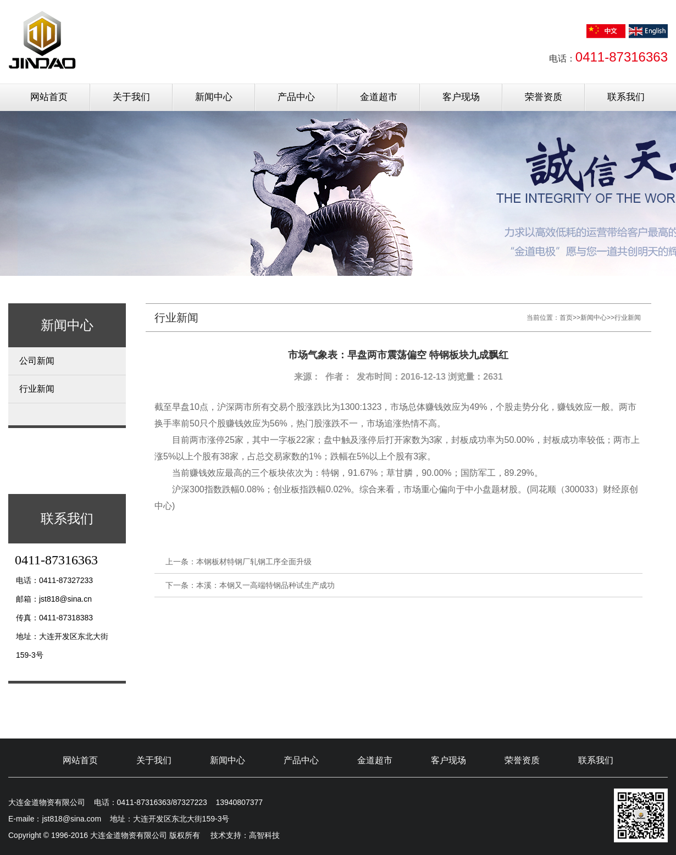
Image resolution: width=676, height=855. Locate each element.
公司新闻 (36, 360)
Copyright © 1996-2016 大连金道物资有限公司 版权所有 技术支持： (128, 835)
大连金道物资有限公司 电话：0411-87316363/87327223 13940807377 (135, 802)
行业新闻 (36, 388)
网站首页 (49, 97)
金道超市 (378, 97)
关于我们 (131, 97)
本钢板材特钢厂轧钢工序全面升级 (254, 561)
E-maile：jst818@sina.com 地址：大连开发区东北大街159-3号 (118, 818)
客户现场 (461, 97)
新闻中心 (213, 97)
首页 (566, 317)
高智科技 (264, 835)
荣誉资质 (543, 97)
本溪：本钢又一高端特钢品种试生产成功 (265, 585)
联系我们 (626, 97)
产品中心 (296, 97)
